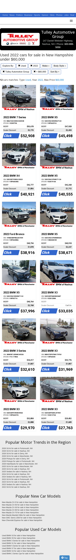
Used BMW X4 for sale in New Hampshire (18, 551)
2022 (34, 66)
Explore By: (8, 66)
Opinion (45, 15)
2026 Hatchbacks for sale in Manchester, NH (19, 464)
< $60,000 (40, 72)
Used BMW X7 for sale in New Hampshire (18, 548)
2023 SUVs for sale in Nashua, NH (16, 482)
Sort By (54, 72)
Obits (52, 15)
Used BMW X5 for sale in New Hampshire (18, 538)
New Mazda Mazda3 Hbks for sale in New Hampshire (23, 515)
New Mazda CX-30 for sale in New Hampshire (20, 507)
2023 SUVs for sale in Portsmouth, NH (17, 479)
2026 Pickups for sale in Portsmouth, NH (18, 461)
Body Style (60, 66)
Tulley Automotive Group (16, 72)
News (12, 15)
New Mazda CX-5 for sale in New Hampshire (20, 502)
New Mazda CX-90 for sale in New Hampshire (20, 510)
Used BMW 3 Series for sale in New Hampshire (21, 541)
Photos (59, 15)
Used (22, 66)
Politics (19, 15)
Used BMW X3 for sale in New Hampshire (18, 535)
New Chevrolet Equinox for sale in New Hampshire (22, 520)
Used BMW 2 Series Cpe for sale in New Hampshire (23, 554)
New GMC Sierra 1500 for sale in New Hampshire (22, 518)
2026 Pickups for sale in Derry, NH (15, 459)
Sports (37, 15)
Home (5, 15)
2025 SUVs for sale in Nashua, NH (16, 469)
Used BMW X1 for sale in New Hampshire (18, 543)
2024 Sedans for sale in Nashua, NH (16, 477)
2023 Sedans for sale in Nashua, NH (16, 484)
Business (28, 15)
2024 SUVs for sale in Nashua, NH (16, 474)
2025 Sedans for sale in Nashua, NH (16, 472)
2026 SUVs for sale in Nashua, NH (16, 451)
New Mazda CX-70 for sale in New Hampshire (20, 513)
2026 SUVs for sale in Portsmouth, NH (17, 448)
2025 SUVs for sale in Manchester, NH (17, 466)
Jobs (66, 15)
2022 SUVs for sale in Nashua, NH (16, 487)
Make (45, 66)
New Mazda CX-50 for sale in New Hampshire (20, 505)
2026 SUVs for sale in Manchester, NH (17, 456)
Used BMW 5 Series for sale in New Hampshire (21, 546)
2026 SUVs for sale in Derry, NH (15, 453)
